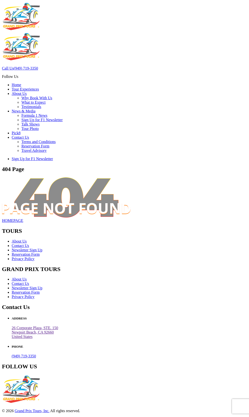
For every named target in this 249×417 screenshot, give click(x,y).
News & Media (24, 111)
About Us (19, 93)
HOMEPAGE (12, 220)
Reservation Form (35, 146)
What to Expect (33, 102)
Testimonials (31, 107)
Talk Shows (30, 124)
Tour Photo (30, 129)
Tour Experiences (25, 89)
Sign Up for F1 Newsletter (42, 120)
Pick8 (16, 133)
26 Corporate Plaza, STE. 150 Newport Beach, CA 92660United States (35, 332)
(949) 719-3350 (24, 356)
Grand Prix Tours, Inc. (32, 411)
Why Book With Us (36, 98)
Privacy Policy (23, 259)
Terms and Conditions (38, 142)
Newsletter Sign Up (27, 250)
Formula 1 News (34, 115)
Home (16, 85)
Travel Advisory (34, 150)
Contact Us (20, 137)
